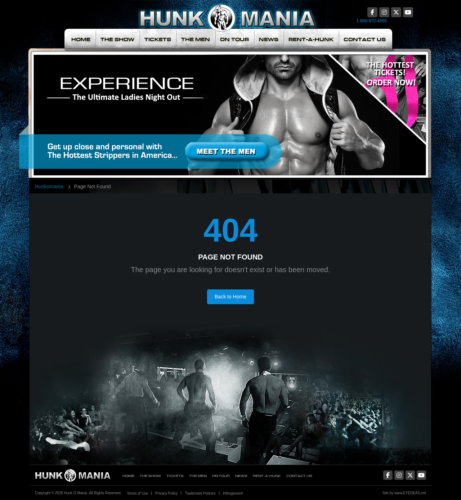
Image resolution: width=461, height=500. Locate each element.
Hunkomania (49, 186)
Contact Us (365, 39)
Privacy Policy (166, 493)
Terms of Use (137, 493)
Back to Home (230, 296)
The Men (195, 39)
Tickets (157, 39)
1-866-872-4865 (371, 20)
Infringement (233, 493)
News (268, 39)
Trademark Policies (200, 493)
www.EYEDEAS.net (410, 493)
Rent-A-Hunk (311, 39)
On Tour (234, 39)
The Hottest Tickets (381, 108)
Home (80, 39)
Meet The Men (178, 108)
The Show (117, 39)
